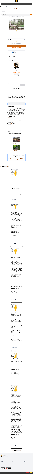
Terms (12, 464)
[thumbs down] (16, 195)
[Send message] (31, 14)
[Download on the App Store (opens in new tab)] (3, 468)
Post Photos (14, 47)
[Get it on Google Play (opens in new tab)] (8, 468)
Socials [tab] (6, 162)
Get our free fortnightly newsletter (18, 103)
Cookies (13, 462)
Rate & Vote (16, 72)
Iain (12, 304)
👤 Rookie (17, 204)
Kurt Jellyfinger (14, 248)
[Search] (31, 1)
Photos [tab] (9, 162)
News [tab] (31, 162)
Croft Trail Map (10, 125)
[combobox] (29, 166)
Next (8, 166)
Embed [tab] (25, 162)
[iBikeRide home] (1, 455)
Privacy (12, 461)
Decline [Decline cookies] (27, 472)
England (3, 6)
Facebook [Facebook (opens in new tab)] (24, 461)
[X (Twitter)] (13, 60)
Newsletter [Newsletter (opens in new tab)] (2, 461)
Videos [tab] (12, 162)
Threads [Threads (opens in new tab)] (23, 464)
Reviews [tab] (2, 162)
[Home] (0, 6)
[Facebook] (12, 60)
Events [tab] (28, 162)
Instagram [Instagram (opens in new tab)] (24, 462)
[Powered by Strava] (9, 83)
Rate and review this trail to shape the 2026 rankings (16, 159)
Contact (2, 462)
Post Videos (18, 47)
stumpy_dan (13, 204)
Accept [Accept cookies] (31, 472)
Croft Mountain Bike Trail (14, 8)
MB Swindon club (10, 117)
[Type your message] (15, 14)
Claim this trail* (16, 74)
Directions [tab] (16, 162)
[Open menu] (2, 1)
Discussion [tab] (20, 162)
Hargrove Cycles (10, 123)
